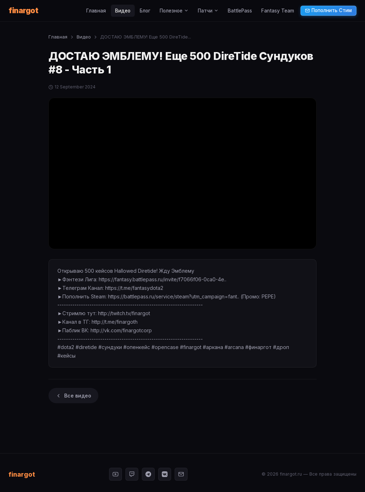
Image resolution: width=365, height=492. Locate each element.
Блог (145, 11)
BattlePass (240, 11)
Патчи (208, 11)
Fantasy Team (277, 11)
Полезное (174, 11)
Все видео (73, 396)
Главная (96, 11)
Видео (122, 11)
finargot (23, 10)
